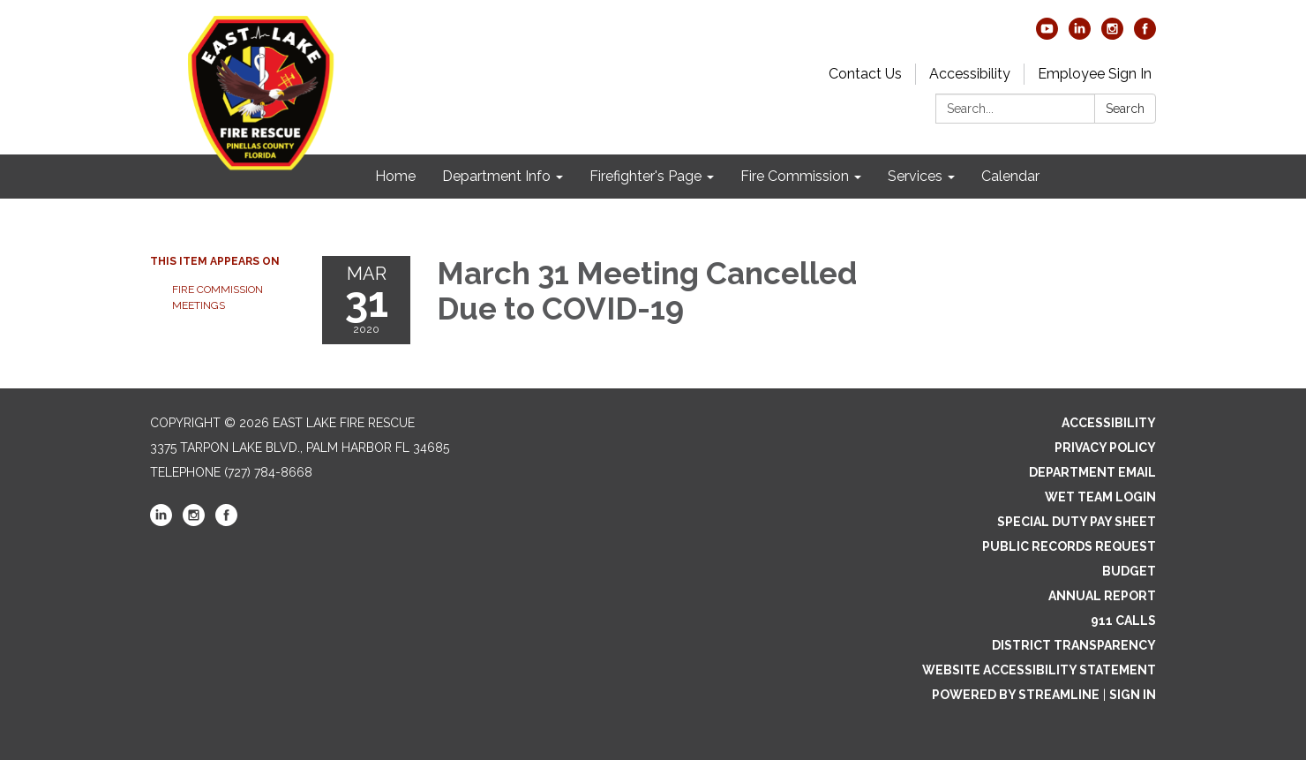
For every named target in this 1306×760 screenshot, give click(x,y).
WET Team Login (1100, 497)
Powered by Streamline (1016, 695)
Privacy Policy (1105, 447)
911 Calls (1123, 620)
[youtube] (1047, 34)
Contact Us (865, 73)
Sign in (1132, 695)
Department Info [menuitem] (496, 176)
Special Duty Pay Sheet (1076, 522)
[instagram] (1112, 34)
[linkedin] (1080, 34)
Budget (1129, 571)
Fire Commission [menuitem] (794, 176)
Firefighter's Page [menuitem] (645, 176)
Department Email (1092, 472)
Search (1125, 109)
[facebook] (1145, 34)
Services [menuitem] (915, 176)
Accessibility (969, 73)
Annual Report (1102, 596)
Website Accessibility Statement (1039, 670)
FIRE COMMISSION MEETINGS (217, 297)
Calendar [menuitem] (1010, 176)
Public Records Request (1069, 546)
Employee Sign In (1095, 73)
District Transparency (1074, 645)
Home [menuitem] (395, 176)
